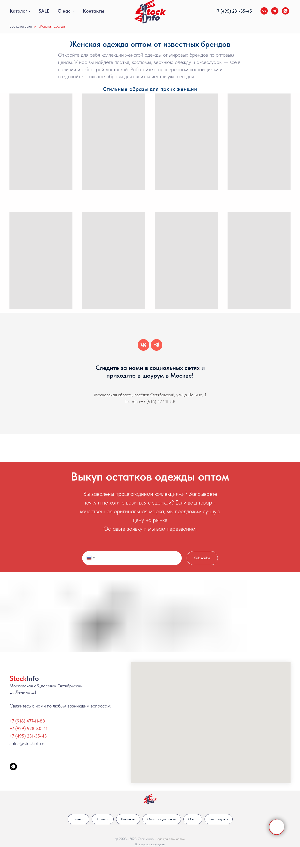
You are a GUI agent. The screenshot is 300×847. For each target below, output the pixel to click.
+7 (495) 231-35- (231, 11)
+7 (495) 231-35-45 (28, 735)
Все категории (20, 26)
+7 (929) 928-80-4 (27, 728)
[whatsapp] (285, 11)
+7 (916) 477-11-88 (158, 401)
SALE (44, 11)
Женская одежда (52, 26)
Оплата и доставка (161, 819)
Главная (78, 819)
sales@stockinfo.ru (27, 743)
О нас (65, 11)
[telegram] (274, 11)
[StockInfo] (13, 766)
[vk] (264, 11)
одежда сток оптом (171, 839)
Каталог (18, 11)
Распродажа (218, 819)
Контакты (93, 11)
